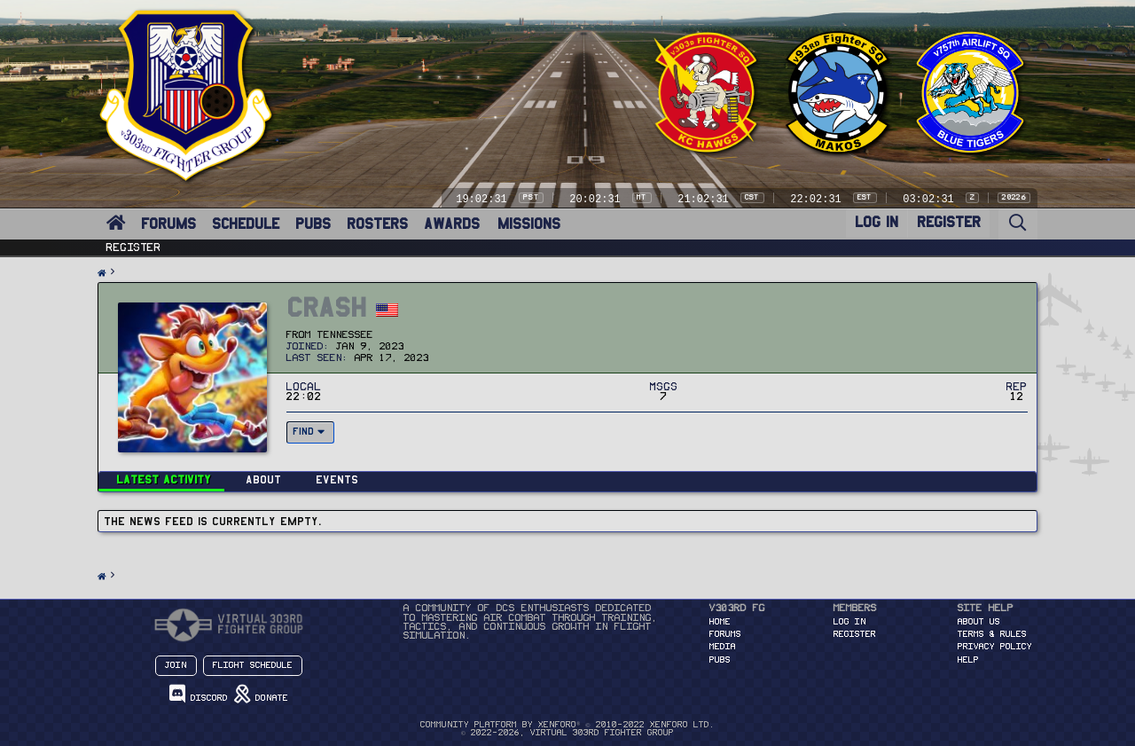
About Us (979, 621)
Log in (850, 621)
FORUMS (168, 224)
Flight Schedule (253, 665)
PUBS (313, 224)
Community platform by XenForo (567, 724)
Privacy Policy (995, 646)
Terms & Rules (992, 634)
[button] (129, 213)
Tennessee (345, 335)
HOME (720, 621)
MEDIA (722, 646)
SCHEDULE (245, 224)
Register (133, 247)
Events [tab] (337, 479)
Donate (261, 694)
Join (176, 665)
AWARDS (452, 224)
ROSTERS (377, 224)
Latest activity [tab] (163, 479)
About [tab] (263, 479)
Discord (198, 694)
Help (968, 660)
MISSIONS (528, 224)
